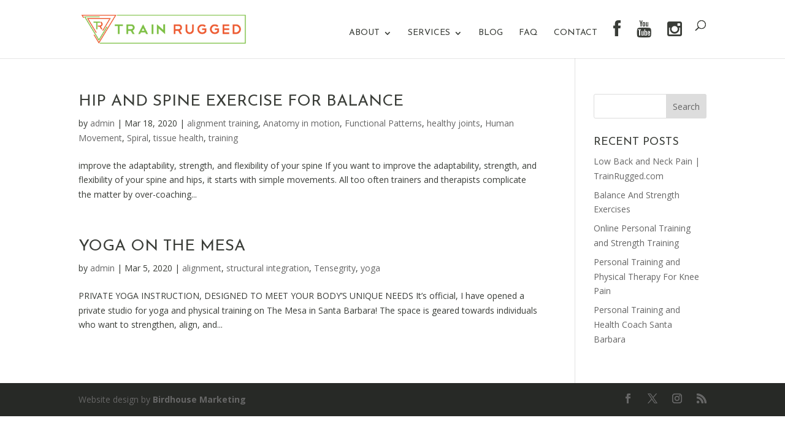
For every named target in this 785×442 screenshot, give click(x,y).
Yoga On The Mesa (161, 246)
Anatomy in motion (301, 123)
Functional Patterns (383, 123)
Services (429, 33)
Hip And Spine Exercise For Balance (241, 101)
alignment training (222, 123)
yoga (370, 268)
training (223, 138)
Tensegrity (335, 268)
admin (102, 123)
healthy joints (453, 123)
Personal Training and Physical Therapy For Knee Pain (646, 276)
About (364, 33)
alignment (201, 268)
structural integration (267, 268)
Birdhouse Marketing (199, 399)
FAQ (528, 33)
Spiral (137, 138)
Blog (490, 33)
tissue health (178, 138)
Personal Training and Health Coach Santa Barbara (637, 324)
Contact (575, 33)
